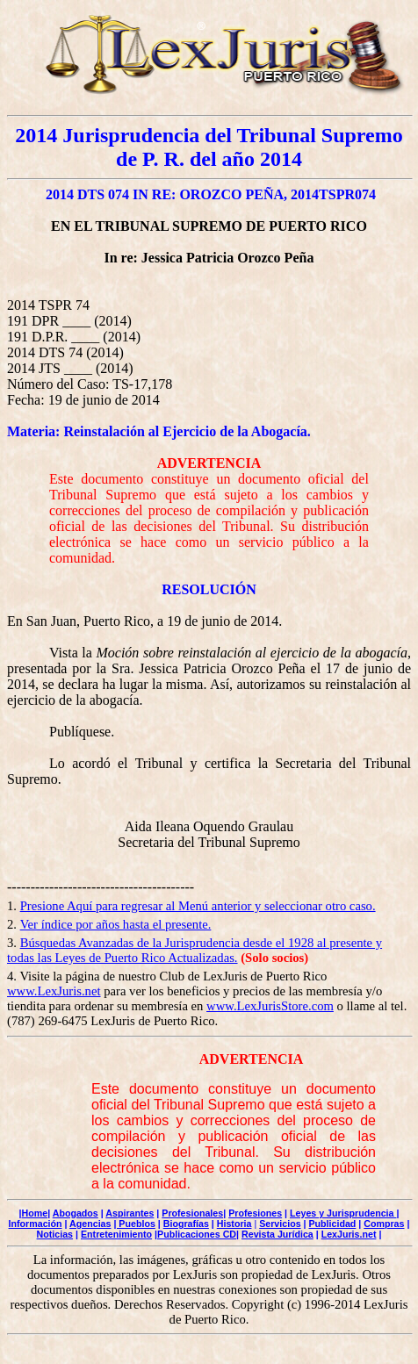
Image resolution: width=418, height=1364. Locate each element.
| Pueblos (134, 1223)
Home (35, 1213)
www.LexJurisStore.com (270, 1006)
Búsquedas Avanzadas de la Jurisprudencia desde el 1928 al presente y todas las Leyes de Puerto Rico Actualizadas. (194, 950)
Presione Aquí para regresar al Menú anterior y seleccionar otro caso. (198, 906)
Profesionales (192, 1213)
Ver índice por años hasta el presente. (116, 924)
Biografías (186, 1223)
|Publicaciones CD (195, 1234)
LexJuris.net (349, 1234)
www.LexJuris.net (54, 991)
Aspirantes (129, 1213)
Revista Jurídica (277, 1234)
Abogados (75, 1213)
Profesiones (255, 1213)
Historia (234, 1223)
